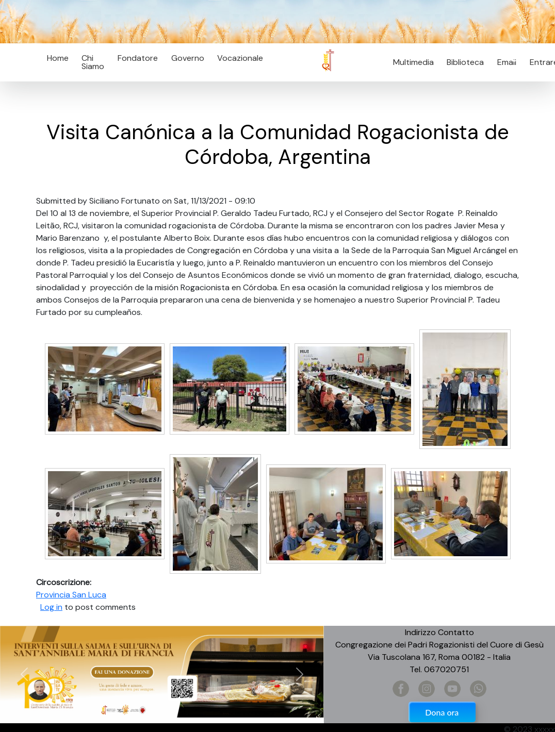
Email (504, 62)
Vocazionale (240, 58)
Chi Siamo (92, 62)
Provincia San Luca (71, 594)
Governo (187, 58)
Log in (51, 607)
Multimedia (413, 62)
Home (58, 58)
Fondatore (138, 58)
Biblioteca (465, 62)
